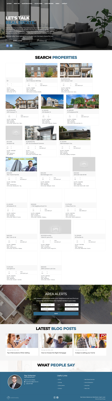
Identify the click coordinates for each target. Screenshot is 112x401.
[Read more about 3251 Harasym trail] (76, 78)
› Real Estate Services (89, 379)
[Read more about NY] (14, 78)
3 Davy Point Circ (71, 206)
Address (59, 309)
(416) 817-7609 (29, 383)
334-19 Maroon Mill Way (33, 81)
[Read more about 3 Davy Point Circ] (80, 204)
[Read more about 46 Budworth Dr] (16, 204)
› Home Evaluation (88, 382)
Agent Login (102, 397)
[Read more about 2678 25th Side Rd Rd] (84, 172)
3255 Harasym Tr (12, 112)
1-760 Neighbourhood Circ (39, 206)
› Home (59, 379)
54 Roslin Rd (10, 143)
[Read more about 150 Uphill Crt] (21, 266)
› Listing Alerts (61, 385)
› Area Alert (87, 385)
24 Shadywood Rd (72, 112)
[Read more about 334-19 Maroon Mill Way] (41, 78)
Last (58, 304)
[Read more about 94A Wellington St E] (55, 172)
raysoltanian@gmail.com (32, 381)
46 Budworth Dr (11, 206)
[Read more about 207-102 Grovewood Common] (40, 141)
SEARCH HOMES (17, 41)
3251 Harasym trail (66, 81)
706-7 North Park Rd (13, 175)
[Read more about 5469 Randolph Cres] (74, 141)
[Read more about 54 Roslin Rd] (14, 141)
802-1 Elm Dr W (11, 237)
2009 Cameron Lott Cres (48, 268)
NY (7, 81)
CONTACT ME (43, 41)
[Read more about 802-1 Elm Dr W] (21, 235)
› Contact (59, 388)
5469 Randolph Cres (66, 143)
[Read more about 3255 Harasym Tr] (22, 110)
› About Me (86, 388)
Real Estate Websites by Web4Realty (89, 397)
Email (35, 309)
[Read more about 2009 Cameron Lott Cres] (51, 266)
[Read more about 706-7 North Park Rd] (21, 172)
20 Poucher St (79, 237)
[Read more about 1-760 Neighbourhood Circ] (46, 204)
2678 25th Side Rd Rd (80, 175)
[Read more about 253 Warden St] (52, 110)
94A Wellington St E (46, 175)
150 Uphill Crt (11, 268)
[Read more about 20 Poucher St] (90, 235)
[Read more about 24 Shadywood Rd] (82, 110)
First (35, 304)
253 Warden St (46, 112)
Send (56, 313)
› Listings (59, 382)
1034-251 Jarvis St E (46, 237)
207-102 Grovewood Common (35, 143)
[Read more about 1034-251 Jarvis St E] (55, 235)
